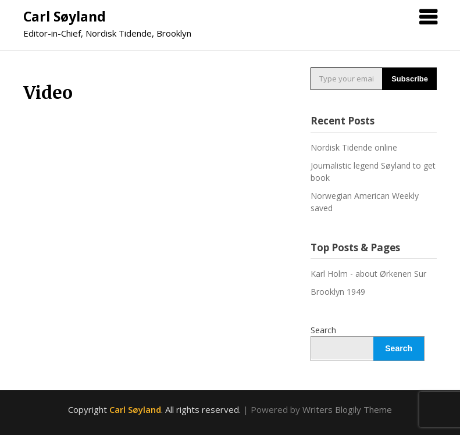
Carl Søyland (64, 16)
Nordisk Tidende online (354, 147)
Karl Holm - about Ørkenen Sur (368, 273)
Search (323, 330)
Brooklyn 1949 (338, 291)
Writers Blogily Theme (347, 409)
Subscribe (409, 78)
